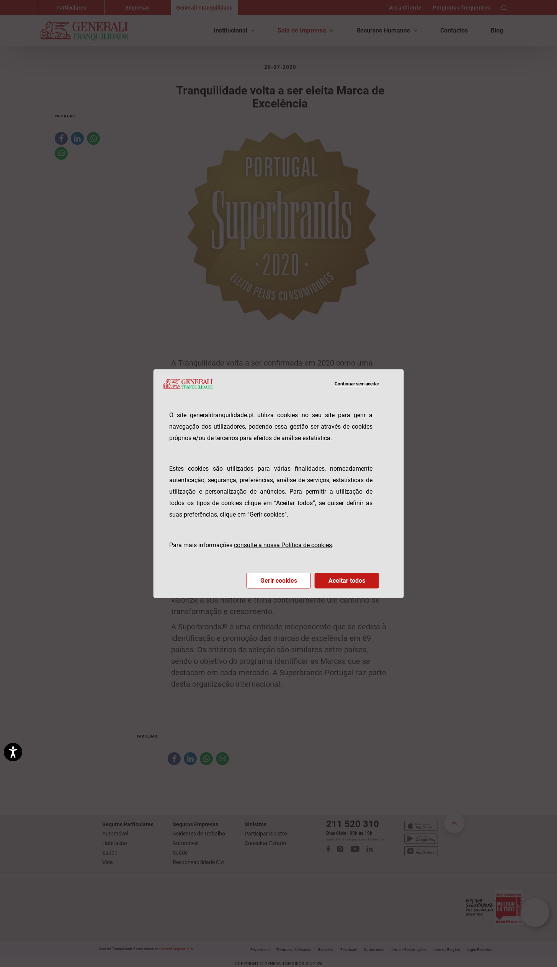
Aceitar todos (346, 580)
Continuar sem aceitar (357, 384)
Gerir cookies (278, 580)
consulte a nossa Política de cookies (283, 545)
